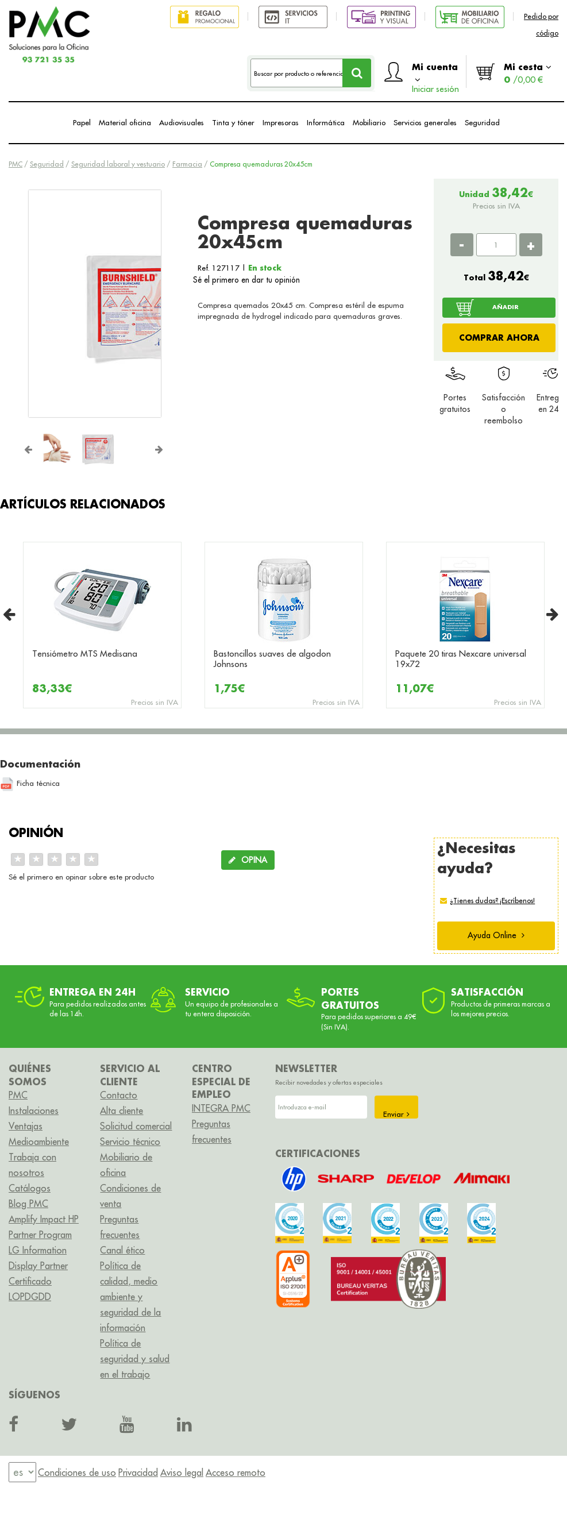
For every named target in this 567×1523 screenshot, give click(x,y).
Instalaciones (34, 1110)
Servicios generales (425, 122)
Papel (82, 122)
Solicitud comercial (136, 1126)
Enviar (396, 1114)
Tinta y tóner (233, 122)
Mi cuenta (435, 74)
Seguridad (482, 122)
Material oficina (125, 122)
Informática (326, 122)
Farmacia (187, 164)
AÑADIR (505, 307)
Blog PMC (28, 1203)
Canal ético (122, 1250)
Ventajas (26, 1126)
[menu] (22, 1472)
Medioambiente (39, 1141)
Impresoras (281, 122)
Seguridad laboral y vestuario (118, 164)
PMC (15, 164)
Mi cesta (527, 72)
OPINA (248, 860)
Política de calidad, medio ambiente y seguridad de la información (130, 1296)
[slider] (55, 859)
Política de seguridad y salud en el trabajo (134, 1358)
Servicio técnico (130, 1141)
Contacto (118, 1095)
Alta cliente (121, 1110)
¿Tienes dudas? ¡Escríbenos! (492, 900)
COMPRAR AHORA (499, 337)
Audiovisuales (181, 122)
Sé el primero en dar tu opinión (246, 280)
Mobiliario (369, 122)
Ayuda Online (496, 935)
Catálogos (30, 1188)
